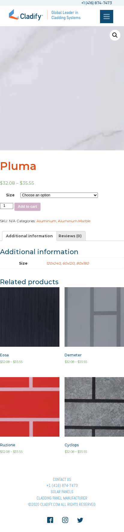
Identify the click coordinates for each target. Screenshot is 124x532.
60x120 (68, 263)
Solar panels (62, 491)
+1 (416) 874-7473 (62, 485)
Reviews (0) (70, 236)
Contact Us (62, 479)
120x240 (53, 263)
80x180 (82, 263)
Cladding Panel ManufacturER (62, 498)
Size (10, 195)
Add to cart (27, 206)
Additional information (29, 236)
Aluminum (46, 221)
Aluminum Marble (74, 221)
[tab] (29, 236)
